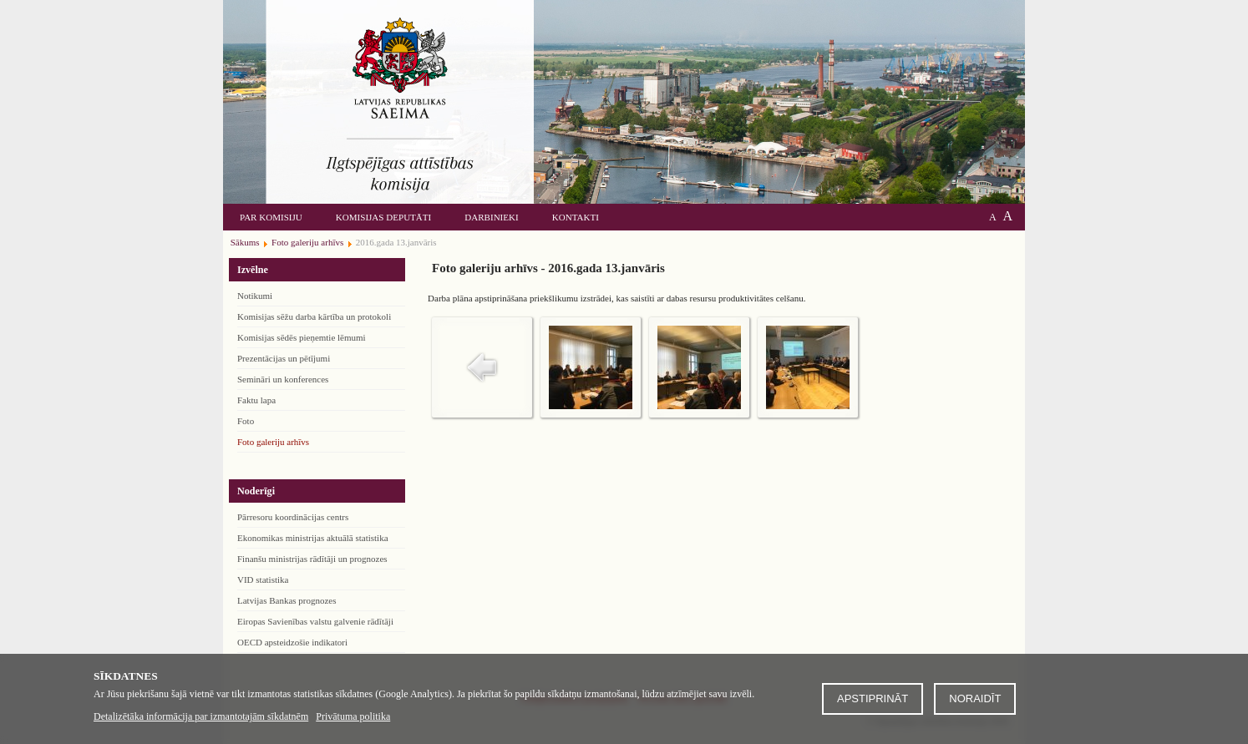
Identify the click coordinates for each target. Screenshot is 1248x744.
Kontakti (575, 217)
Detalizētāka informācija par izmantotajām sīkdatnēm (201, 716)
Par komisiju (271, 217)
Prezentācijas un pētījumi (283, 358)
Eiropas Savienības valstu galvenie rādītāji (315, 621)
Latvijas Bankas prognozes (287, 600)
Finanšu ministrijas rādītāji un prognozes (312, 559)
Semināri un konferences (282, 379)
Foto (245, 421)
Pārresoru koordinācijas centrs (292, 517)
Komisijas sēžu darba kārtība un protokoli (314, 316)
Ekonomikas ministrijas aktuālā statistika (312, 538)
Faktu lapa (256, 400)
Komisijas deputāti (383, 217)
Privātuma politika (353, 716)
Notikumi (254, 296)
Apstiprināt (872, 698)
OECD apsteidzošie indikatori (292, 642)
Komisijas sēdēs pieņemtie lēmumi (301, 337)
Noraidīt (975, 698)
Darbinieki (491, 217)
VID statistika (262, 579)
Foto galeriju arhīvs (273, 442)
